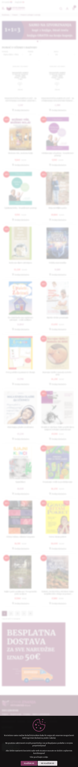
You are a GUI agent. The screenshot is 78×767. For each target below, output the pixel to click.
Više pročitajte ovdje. (39, 757)
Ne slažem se (47, 763)
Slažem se (29, 763)
